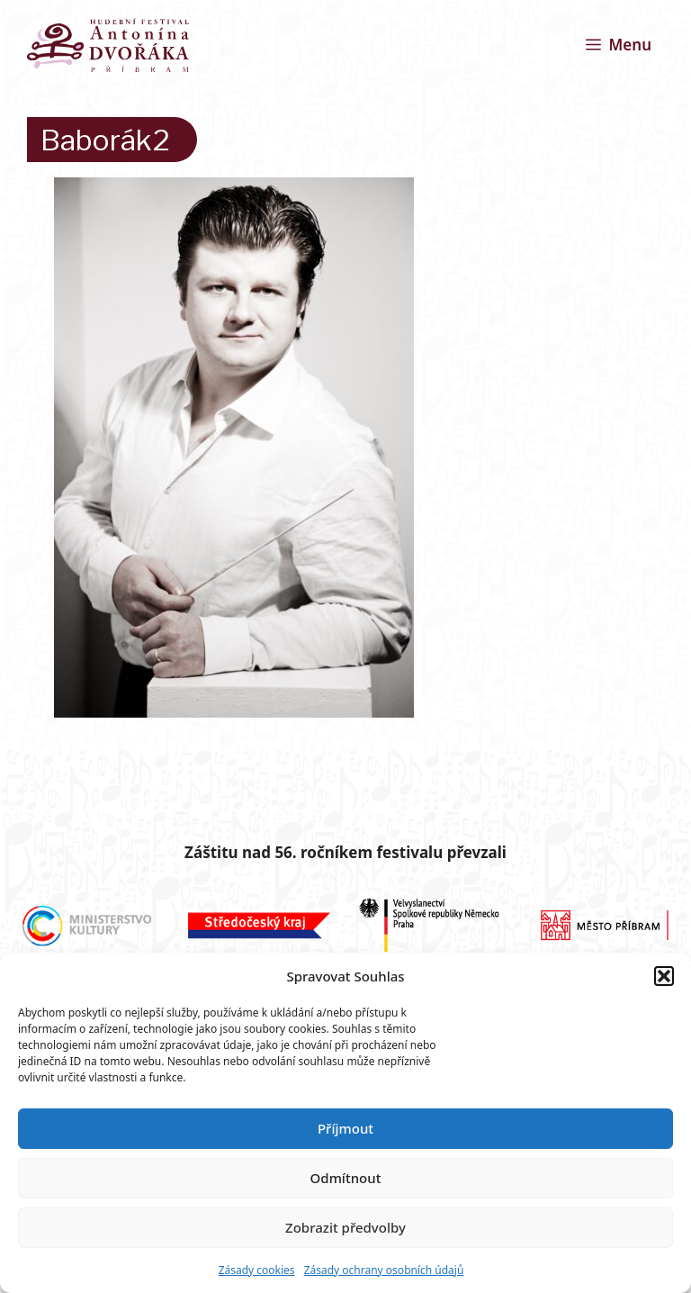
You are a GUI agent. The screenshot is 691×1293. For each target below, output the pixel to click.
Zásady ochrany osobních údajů (384, 1270)
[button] (664, 976)
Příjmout (345, 1128)
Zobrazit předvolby (345, 1227)
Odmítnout (345, 1178)
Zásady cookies (257, 1270)
